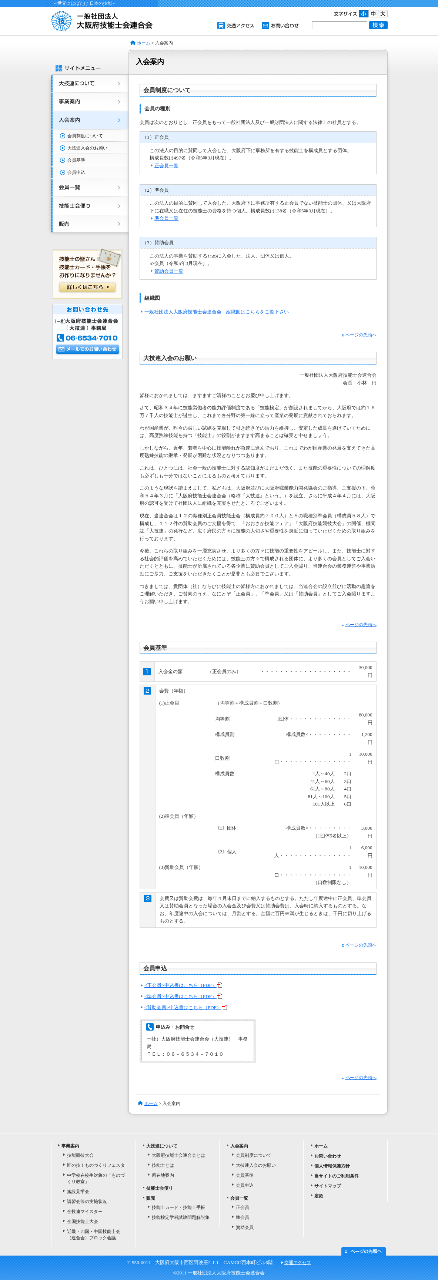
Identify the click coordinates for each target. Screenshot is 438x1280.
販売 (87, 226)
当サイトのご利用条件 (336, 1176)
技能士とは (163, 1165)
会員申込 (76, 172)
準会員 (242, 1217)
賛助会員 (245, 1227)
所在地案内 (163, 1175)
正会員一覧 (166, 165)
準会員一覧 (166, 218)
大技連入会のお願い (87, 148)
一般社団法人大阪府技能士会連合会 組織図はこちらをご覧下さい (216, 312)
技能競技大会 (80, 1155)
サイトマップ (327, 1186)
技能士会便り (87, 206)
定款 (318, 1196)
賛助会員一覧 (168, 271)
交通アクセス (235, 25)
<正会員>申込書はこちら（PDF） (183, 985)
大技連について (87, 83)
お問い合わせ (280, 25)
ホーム (143, 43)
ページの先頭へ (359, 334)
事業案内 (87, 102)
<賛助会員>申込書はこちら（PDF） (185, 1007)
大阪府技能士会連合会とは (178, 1155)
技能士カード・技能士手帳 (178, 1207)
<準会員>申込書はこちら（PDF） (183, 996)
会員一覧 (87, 188)
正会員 (242, 1207)
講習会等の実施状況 (87, 1201)
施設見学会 (78, 1191)
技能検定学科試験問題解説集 (181, 1217)
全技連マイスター (85, 1211)
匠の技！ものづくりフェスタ (96, 1165)
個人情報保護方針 (332, 1166)
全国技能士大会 (82, 1221)
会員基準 (76, 160)
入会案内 (87, 120)
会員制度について (85, 135)
